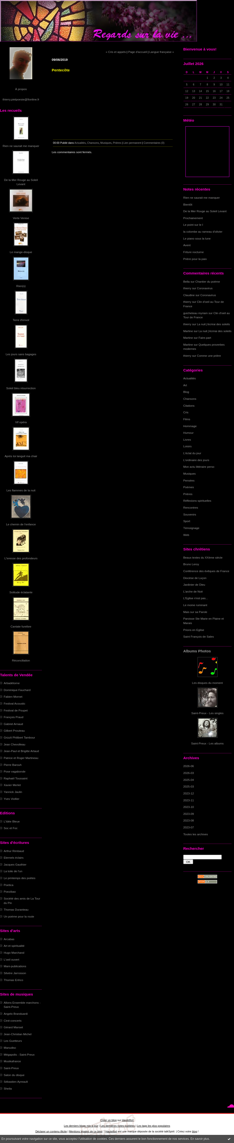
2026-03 (188, 772)
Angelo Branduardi (16, 1013)
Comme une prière (209, 355)
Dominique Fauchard (17, 690)
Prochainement (193, 218)
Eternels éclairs (13, 857)
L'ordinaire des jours (196, 460)
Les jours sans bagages (21, 354)
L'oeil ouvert (11, 959)
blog (194, 1131)
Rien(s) (21, 286)
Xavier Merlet (12, 785)
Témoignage (191, 528)
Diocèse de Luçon (194, 578)
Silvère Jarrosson (15, 973)
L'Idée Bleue (12, 821)
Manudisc (10, 1047)
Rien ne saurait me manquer (21, 145)
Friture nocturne (193, 252)
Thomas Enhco (13, 980)
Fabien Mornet (13, 696)
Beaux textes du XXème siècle (202, 557)
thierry (187, 288)
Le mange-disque (21, 252)
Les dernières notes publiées (117, 1125)
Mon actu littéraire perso (198, 466)
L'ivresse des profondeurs (20, 558)
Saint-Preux (11, 1068)
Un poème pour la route (19, 916)
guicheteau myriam (195, 313)
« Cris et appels (116, 51)
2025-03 (188, 786)
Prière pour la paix (195, 258)
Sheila (8, 1088)
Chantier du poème (207, 281)
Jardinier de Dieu (194, 584)
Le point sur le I (193, 224)
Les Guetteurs (13, 1040)
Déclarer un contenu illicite (51, 1131)
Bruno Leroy (191, 564)
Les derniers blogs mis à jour (81, 1125)
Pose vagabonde (14, 771)
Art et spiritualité (14, 945)
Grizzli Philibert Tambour (19, 737)
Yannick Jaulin (13, 791)
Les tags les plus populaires (153, 1125)
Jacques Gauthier (15, 864)
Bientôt (187, 204)
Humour (188, 432)
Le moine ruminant (195, 605)
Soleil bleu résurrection (21, 388)
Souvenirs (189, 514)
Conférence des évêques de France (206, 571)
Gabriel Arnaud (13, 723)
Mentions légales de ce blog (85, 1131)
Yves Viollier (11, 798)
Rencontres (190, 507)
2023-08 (188, 820)
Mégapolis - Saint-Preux (19, 1054)
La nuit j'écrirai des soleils (213, 324)
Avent (187, 245)
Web (186, 534)
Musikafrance (12, 1061)
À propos (21, 89)
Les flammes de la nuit (20, 490)
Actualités (189, 378)
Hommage (190, 426)
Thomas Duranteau (16, 909)
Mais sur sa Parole (195, 611)
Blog (186, 391)
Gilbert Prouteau (14, 730)
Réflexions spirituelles (197, 500)
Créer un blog (108, 1120)
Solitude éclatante (20, 592)
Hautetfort (128, 1120)
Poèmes (188, 487)
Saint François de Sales (198, 636)
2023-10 (188, 806)
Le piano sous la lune (197, 238)
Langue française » (161, 51)
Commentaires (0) (154, 142)
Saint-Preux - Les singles (207, 713)
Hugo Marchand (14, 952)
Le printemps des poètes (19, 878)
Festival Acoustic (14, 703)
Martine (188, 331)
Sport (186, 521)
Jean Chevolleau (14, 744)
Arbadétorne (12, 683)
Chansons (189, 398)
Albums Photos (197, 651)
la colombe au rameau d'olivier (202, 231)
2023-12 (188, 793)
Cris (185, 412)
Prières (187, 494)
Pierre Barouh (13, 764)
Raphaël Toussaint (15, 778)
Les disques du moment (207, 682)
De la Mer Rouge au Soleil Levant (205, 211)
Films (186, 419)
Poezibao (10, 891)
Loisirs (187, 446)
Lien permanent (132, 142)
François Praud (13, 717)
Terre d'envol (21, 320)
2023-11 (188, 800)
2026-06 (188, 766)
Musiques (189, 473)
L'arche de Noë (193, 591)
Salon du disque (14, 1075)
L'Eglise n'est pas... (195, 598)
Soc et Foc (10, 828)
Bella (186, 281)
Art (185, 385)
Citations (189, 405)
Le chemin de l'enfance (21, 524)
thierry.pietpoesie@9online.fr (21, 99)
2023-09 (188, 813)
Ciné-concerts (13, 1020)
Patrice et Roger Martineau (21, 757)
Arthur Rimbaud (14, 851)
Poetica (8, 884)
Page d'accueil (137, 51)
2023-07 (188, 827)
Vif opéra (21, 422)
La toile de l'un (13, 871)
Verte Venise (21, 218)
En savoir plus (199, 1139)
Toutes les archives (195, 834)
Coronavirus (205, 288)
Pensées (189, 480)
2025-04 (188, 779)
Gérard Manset (13, 1027)
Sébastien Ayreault (16, 1081)
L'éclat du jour (192, 453)
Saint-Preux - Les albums (207, 743)
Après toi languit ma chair (21, 456)
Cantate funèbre (21, 626)
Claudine (189, 295)
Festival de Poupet (16, 710)
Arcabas (9, 939)
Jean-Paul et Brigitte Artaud (21, 751)
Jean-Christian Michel (18, 1034)
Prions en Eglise (193, 629)
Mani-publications (15, 966)
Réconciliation (21, 660)
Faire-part (205, 337)
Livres (187, 439)
